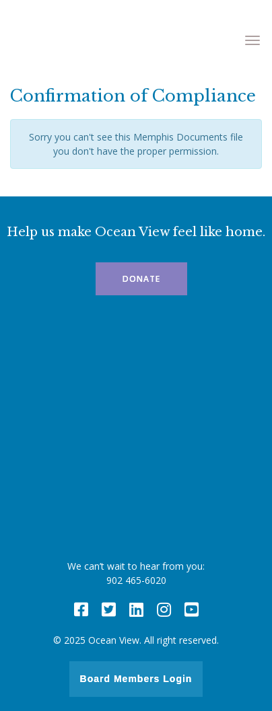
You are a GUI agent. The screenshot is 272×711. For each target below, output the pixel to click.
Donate (141, 279)
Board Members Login (136, 678)
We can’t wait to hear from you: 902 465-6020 (136, 573)
